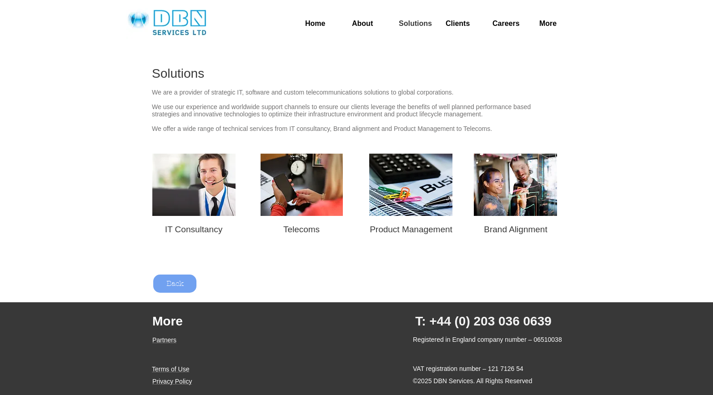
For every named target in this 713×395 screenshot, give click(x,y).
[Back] (174, 284)
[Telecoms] (301, 229)
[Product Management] (411, 229)
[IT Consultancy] (193, 229)
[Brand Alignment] (515, 229)
